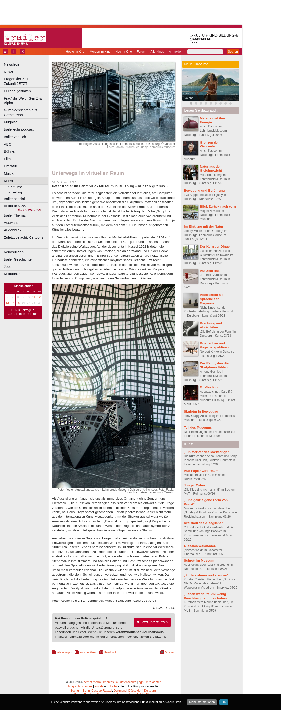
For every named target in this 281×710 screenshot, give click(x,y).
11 (33, 297)
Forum (141, 51)
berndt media (92, 682)
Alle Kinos (157, 51)
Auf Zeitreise (210, 271)
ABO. (8, 144)
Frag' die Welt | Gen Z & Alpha (23, 100)
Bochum (75, 690)
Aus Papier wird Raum (201, 471)
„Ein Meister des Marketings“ (206, 452)
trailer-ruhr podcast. (19, 129)
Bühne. (9, 151)
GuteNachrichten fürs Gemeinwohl (20, 112)
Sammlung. (14, 192)
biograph (74, 686)
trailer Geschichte (18, 259)
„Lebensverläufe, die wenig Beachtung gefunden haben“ (206, 596)
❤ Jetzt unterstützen (152, 622)
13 (7, 303)
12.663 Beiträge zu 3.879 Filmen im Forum (23, 312)
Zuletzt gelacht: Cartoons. (24, 237)
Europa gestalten (17, 91)
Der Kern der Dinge (215, 246)
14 (12, 303)
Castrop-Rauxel (101, 690)
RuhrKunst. (14, 187)
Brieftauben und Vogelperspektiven (214, 345)
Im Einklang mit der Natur (203, 226)
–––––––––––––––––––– (23, 245)
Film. (8, 159)
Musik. (9, 174)
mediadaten (153, 682)
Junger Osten (194, 485)
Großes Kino (209, 387)
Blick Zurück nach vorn (218, 206)
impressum (110, 682)
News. (9, 72)
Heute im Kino (75, 51)
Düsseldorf (135, 690)
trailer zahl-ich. (15, 137)
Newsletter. (12, 64)
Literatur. (11, 166)
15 (18, 303)
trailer (113, 686)
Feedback (110, 652)
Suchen (233, 51)
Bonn (86, 690)
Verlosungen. (14, 252)
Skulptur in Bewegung (201, 411)
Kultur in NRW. (15, 206)
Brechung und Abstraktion (211, 325)
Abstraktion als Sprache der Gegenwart (211, 299)
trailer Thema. (15, 215)
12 (39, 297)
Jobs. (8, 267)
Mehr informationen (202, 702)
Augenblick (12, 230)
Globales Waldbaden (200, 546)
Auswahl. (11, 223)
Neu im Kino (124, 51)
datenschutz (128, 682)
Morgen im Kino (100, 51)
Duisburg (150, 690)
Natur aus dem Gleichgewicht (211, 169)
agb (141, 682)
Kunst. (9, 181)
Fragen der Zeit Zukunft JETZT (27, 81)
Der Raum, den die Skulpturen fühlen (214, 365)
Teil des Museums (198, 427)
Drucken (170, 652)
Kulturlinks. (12, 274)
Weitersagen (64, 652)
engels (99, 686)
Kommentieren (88, 652)
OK (224, 702)
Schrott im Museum (199, 560)
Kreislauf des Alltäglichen (204, 523)
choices (87, 686)
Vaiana (188, 98)
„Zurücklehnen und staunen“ (206, 575)
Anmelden (175, 51)
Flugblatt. (11, 122)
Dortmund (120, 690)
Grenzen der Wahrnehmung (211, 144)
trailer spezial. (15, 199)
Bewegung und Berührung (204, 190)
